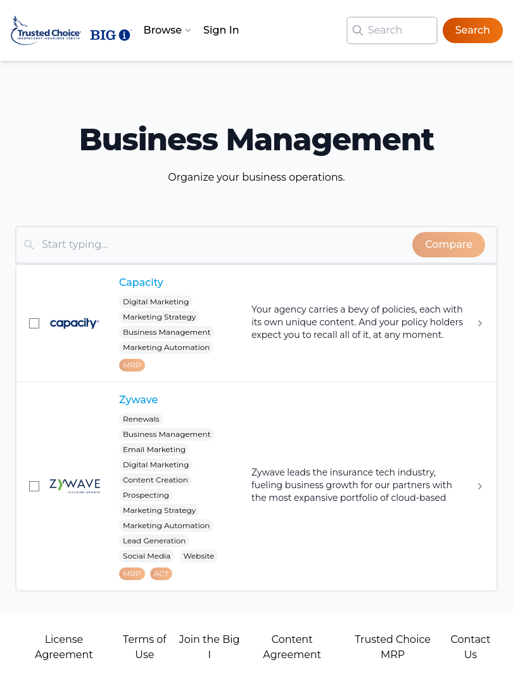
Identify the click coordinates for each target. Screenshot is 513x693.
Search (472, 30)
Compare (448, 244)
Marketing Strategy (159, 316)
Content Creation (155, 479)
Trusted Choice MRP (393, 647)
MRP (132, 365)
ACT (161, 573)
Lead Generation (154, 540)
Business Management (167, 332)
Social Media (146, 555)
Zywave (138, 400)
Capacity (141, 282)
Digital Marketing (156, 301)
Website (198, 555)
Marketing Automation (166, 347)
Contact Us (470, 647)
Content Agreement (292, 647)
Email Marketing (154, 449)
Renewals (141, 419)
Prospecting (146, 495)
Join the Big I (209, 647)
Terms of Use (145, 647)
